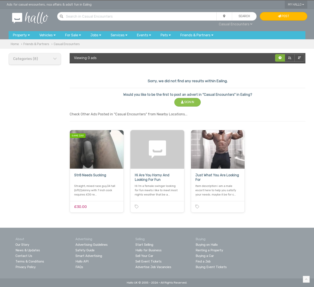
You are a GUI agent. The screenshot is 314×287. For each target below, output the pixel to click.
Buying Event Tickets (211, 267)
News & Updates (27, 250)
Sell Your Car (144, 256)
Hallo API (82, 261)
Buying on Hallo (207, 245)
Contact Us (23, 256)
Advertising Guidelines (91, 245)
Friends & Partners (36, 44)
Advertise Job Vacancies (153, 267)
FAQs (79, 267)
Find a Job (203, 261)
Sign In (187, 102)
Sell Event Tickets (148, 261)
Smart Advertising (88, 256)
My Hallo (296, 4)
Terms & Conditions (29, 261)
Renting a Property (209, 250)
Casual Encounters (235, 24)
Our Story (22, 245)
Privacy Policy (25, 267)
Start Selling (144, 245)
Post (283, 16)
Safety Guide (85, 250)
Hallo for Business (148, 250)
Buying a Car (205, 256)
